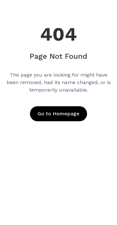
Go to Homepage (58, 114)
